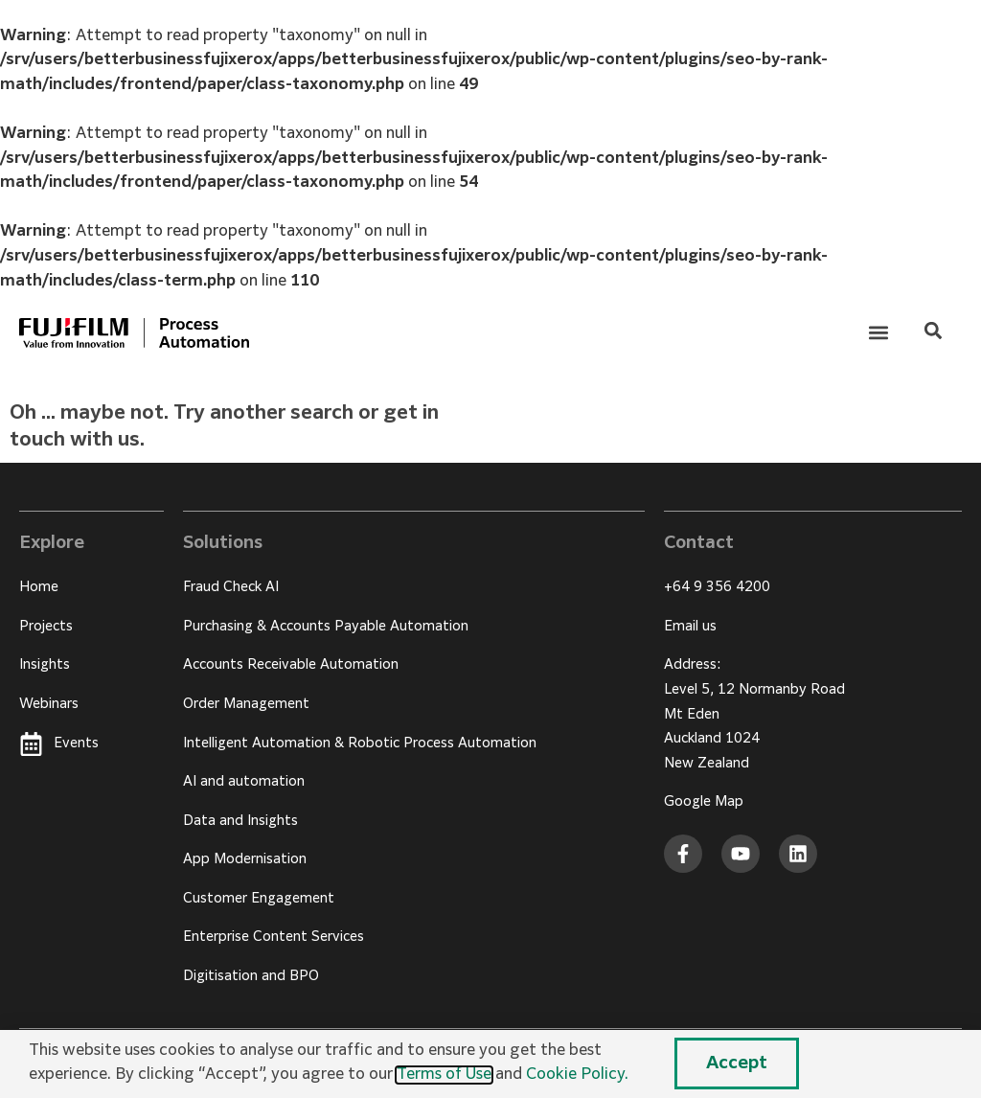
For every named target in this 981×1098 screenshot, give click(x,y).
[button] (879, 333)
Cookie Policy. (577, 1075)
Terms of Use (444, 1075)
